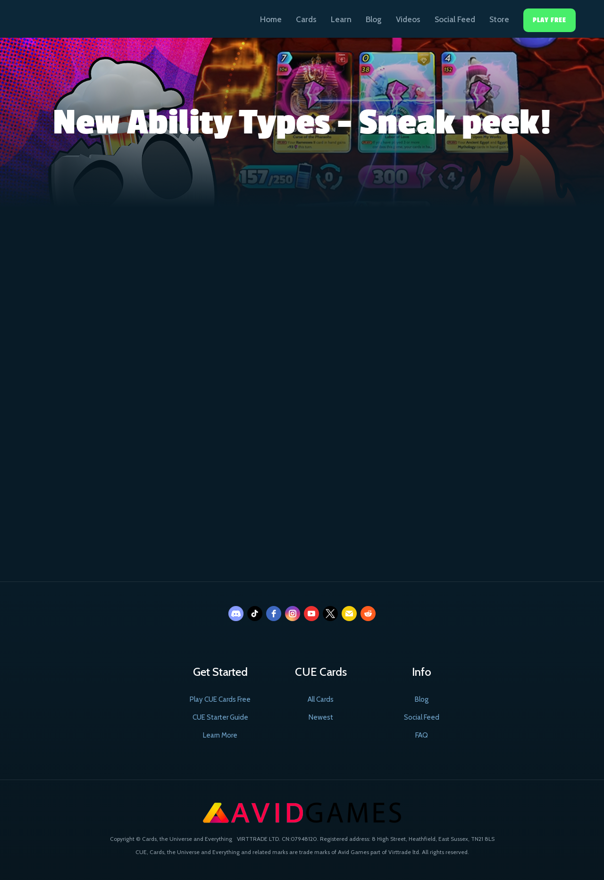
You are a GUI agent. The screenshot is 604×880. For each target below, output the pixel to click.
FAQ (421, 735)
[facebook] (273, 613)
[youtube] (311, 613)
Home (271, 19)
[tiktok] (254, 613)
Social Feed (455, 19)
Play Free (549, 20)
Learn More (220, 735)
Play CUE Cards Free (220, 699)
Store (499, 19)
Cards (306, 19)
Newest (321, 717)
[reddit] (368, 613)
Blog (374, 19)
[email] (349, 613)
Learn (341, 19)
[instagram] (292, 613)
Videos (408, 19)
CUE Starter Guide (220, 717)
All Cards (321, 699)
